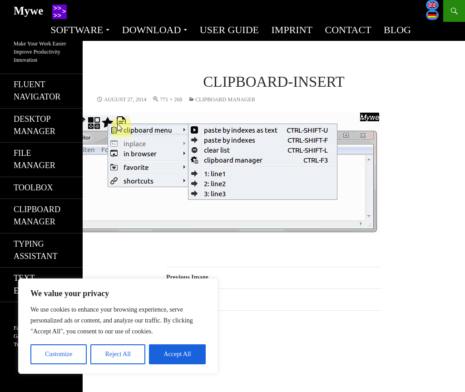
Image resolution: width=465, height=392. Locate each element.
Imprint (292, 29)
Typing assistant (36, 250)
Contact (348, 29)
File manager (34, 159)
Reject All (118, 354)
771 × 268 (171, 99)
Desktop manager (34, 125)
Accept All (177, 354)
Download (151, 29)
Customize (58, 354)
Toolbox (33, 187)
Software (76, 29)
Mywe (28, 11)
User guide (229, 29)
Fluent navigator (37, 90)
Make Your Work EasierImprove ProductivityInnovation (40, 51)
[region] (118, 326)
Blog (397, 29)
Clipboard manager (225, 99)
